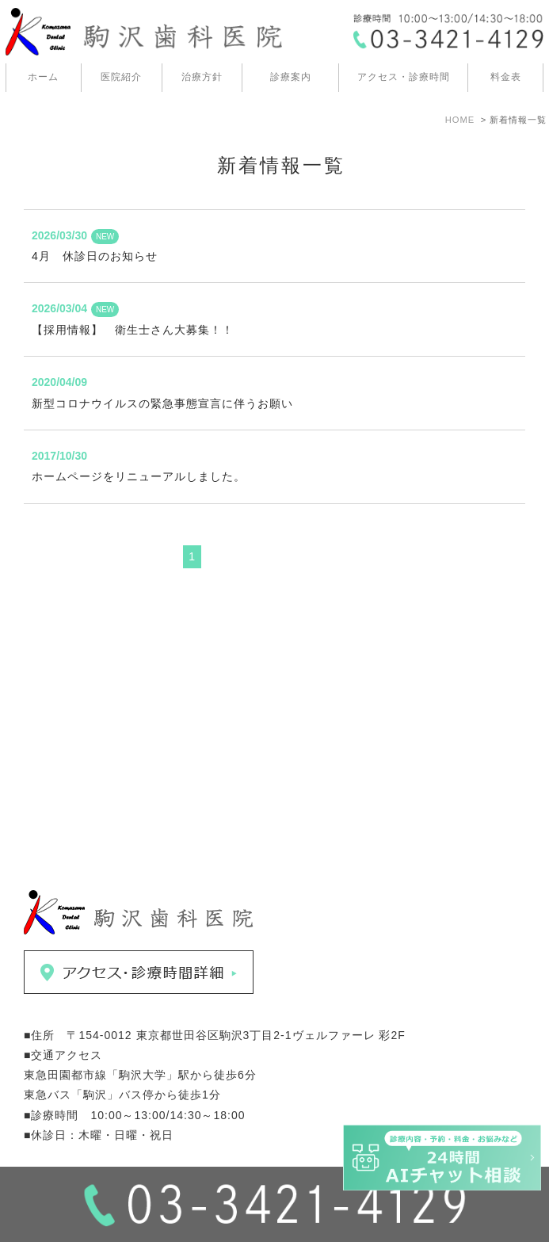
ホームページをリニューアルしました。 (139, 476)
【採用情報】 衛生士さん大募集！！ (133, 329)
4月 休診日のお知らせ (95, 256)
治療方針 (202, 76)
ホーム (43, 76)
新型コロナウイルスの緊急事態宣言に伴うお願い (162, 403)
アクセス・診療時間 (403, 76)
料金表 (505, 76)
